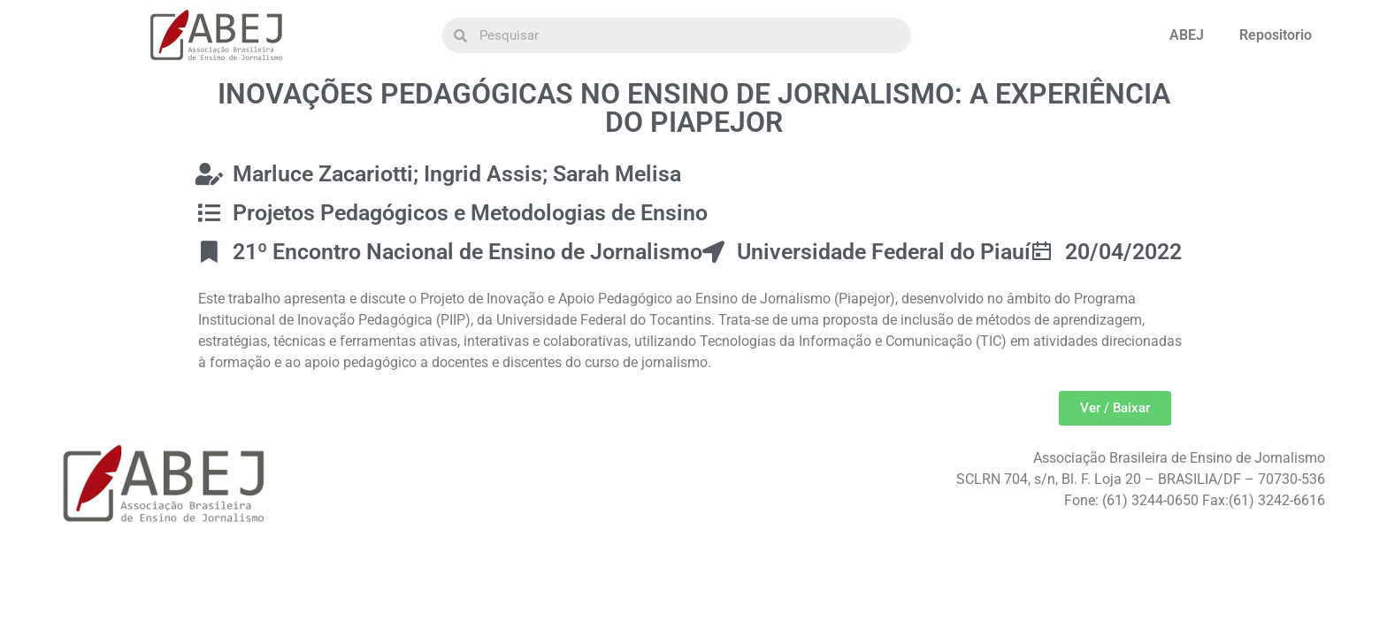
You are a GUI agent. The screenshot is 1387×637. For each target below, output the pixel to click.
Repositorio (1275, 35)
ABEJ (1186, 35)
